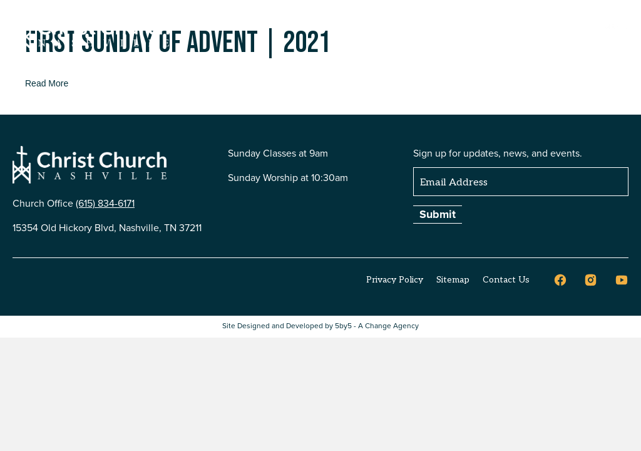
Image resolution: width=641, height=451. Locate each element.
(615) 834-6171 (105, 203)
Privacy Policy (394, 279)
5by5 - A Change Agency (377, 326)
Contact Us (506, 279)
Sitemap (452, 279)
